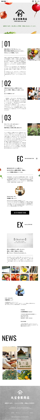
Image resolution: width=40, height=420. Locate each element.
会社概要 (12, 412)
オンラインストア (25, 412)
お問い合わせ (18, 412)
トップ (8, 412)
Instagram (31, 412)
